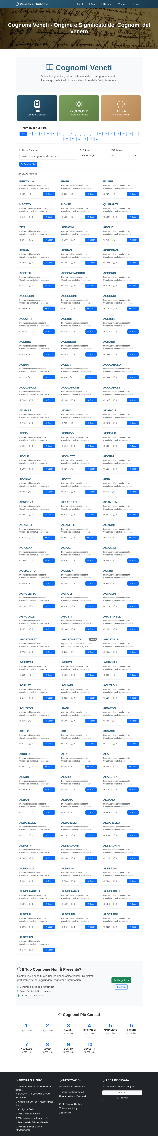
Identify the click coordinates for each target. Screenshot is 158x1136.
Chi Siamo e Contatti (70, 1104)
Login (136, 4)
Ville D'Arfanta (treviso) (28, 1114)
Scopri (49, 194)
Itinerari (106, 4)
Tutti (23, 134)
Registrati (121, 980)
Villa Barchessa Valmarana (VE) (32, 1118)
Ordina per (117, 150)
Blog (91, 4)
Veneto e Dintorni (32, 4)
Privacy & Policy (68, 1108)
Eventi (80, 4)
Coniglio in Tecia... (26, 1109)
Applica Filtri (28, 164)
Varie (122, 4)
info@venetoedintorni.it (71, 1092)
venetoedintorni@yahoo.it (72, 1096)
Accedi (121, 987)
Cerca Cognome (28, 150)
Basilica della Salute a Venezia (32, 1122)
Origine (85, 150)
